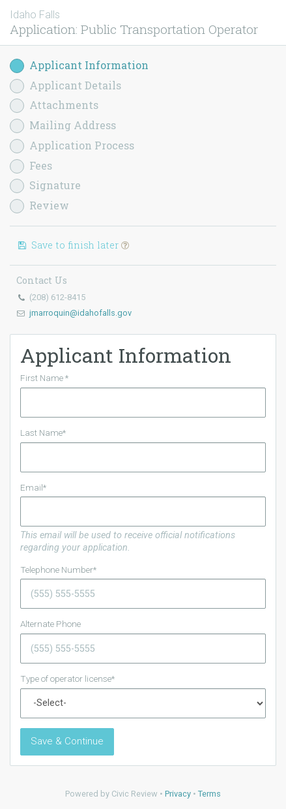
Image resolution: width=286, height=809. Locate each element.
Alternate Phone (50, 623)
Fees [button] (31, 166)
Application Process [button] (72, 146)
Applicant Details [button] (65, 86)
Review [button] (39, 206)
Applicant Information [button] (79, 65)
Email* (33, 487)
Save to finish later (72, 245)
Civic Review (134, 794)
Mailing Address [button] (63, 125)
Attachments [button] (54, 105)
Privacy (178, 794)
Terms (209, 794)
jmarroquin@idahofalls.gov (80, 313)
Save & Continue (67, 741)
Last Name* (43, 432)
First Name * (44, 378)
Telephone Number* (58, 569)
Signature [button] (45, 185)
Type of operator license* (67, 678)
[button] (125, 245)
